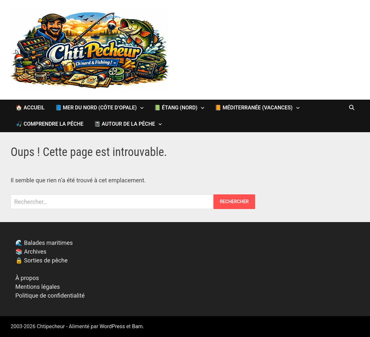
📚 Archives (30, 251)
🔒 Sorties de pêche (41, 260)
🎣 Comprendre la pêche (49, 124)
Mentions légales (37, 286)
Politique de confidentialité (50, 295)
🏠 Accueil (30, 108)
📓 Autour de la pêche (124, 124)
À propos (27, 277)
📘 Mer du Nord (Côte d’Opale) (96, 108)
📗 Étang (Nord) (175, 108)
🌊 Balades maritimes (44, 242)
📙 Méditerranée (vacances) (253, 108)
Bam (137, 326)
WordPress (112, 326)
